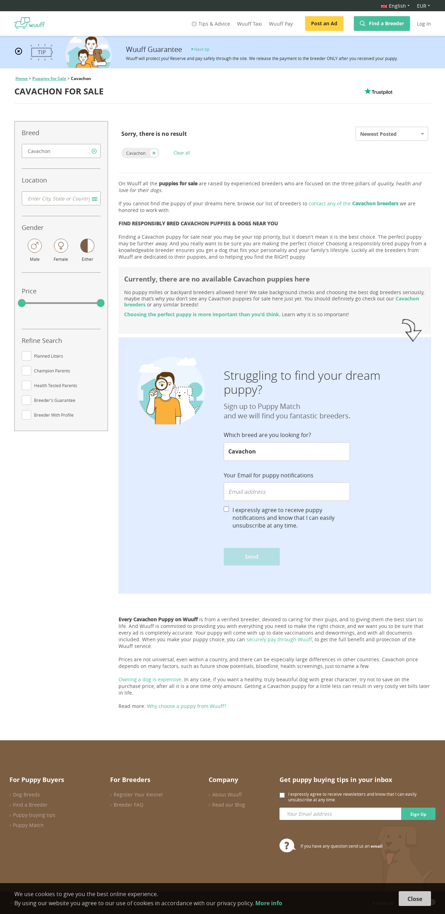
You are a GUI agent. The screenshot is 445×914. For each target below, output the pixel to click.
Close (414, 899)
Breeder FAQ (128, 804)
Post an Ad (324, 23)
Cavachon (136, 153)
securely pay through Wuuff (279, 639)
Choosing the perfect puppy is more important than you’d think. (202, 314)
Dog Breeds (26, 794)
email (377, 846)
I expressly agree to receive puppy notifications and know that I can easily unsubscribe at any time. (283, 517)
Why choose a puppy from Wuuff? (186, 706)
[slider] (22, 303)
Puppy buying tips (34, 815)
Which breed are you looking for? (267, 435)
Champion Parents (52, 370)
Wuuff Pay (281, 23)
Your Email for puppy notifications (268, 475)
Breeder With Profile (54, 415)
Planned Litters (48, 356)
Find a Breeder (386, 23)
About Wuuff (227, 794)
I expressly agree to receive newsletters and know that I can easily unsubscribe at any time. (352, 796)
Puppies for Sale (49, 78)
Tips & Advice (210, 23)
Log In (424, 23)
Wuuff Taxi (249, 23)
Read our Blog (228, 804)
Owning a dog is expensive (150, 679)
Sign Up (418, 814)
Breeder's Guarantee (54, 400)
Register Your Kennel (138, 794)
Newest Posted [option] (378, 134)
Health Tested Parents (55, 385)
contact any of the (353, 203)
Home (21, 78)
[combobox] (61, 151)
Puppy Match (28, 825)
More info (268, 903)
